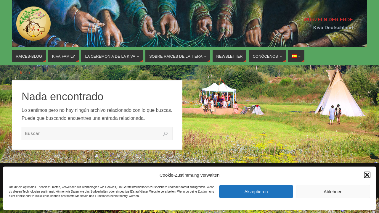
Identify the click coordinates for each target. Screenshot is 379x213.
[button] (367, 175)
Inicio (25, 72)
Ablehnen (333, 191)
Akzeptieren (256, 191)
